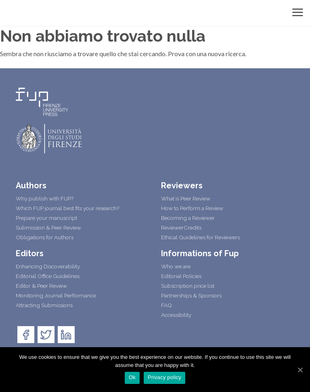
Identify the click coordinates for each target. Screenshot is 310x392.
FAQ (166, 305)
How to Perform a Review (192, 208)
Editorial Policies (181, 276)
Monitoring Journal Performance (56, 295)
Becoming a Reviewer (188, 218)
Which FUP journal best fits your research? (67, 208)
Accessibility (176, 315)
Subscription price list (187, 285)
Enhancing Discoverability (48, 266)
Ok (132, 377)
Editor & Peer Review (41, 285)
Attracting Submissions (44, 305)
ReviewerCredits (181, 227)
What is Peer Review (185, 198)
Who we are (176, 266)
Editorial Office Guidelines (48, 276)
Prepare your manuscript (46, 218)
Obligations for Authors (44, 237)
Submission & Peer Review (48, 227)
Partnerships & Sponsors (191, 295)
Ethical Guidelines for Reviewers (200, 237)
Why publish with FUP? (44, 198)
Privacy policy (164, 377)
